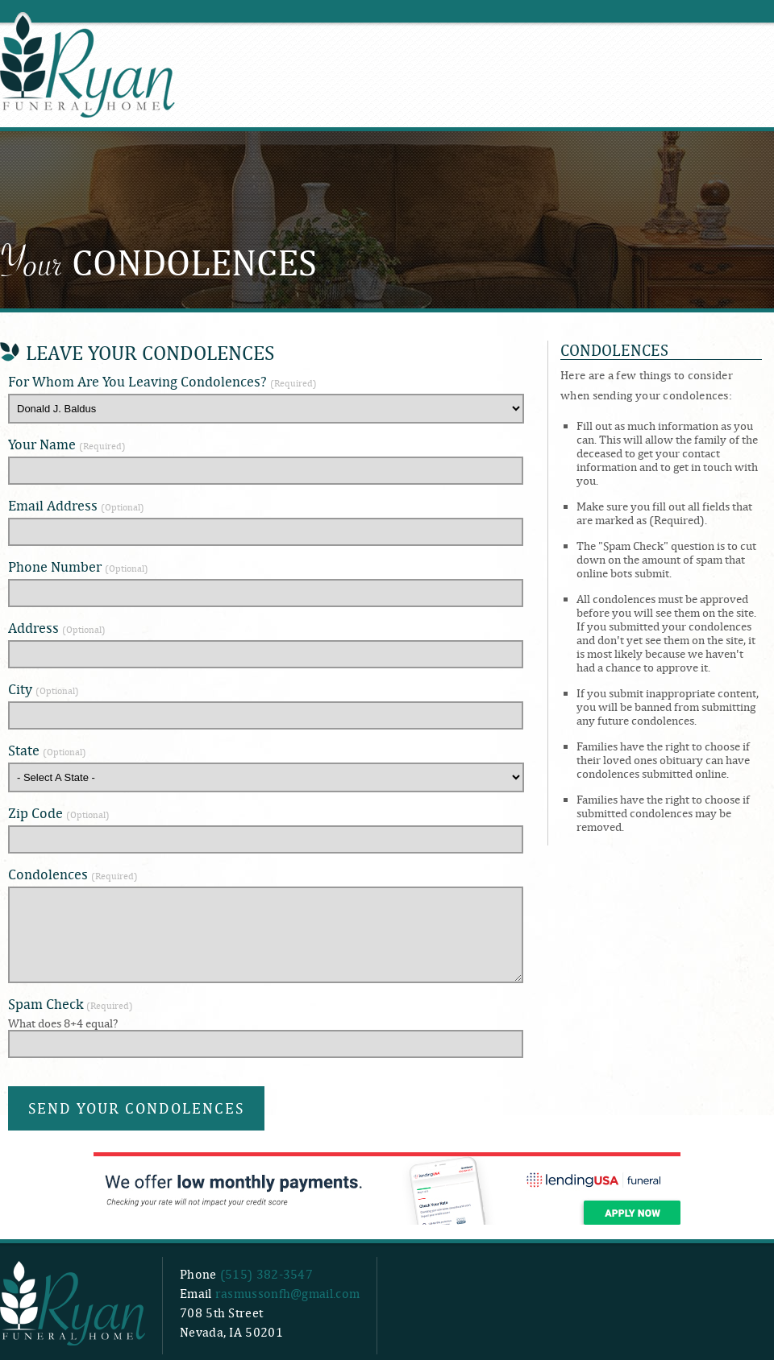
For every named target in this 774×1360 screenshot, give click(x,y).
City (43, 688)
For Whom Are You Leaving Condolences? (162, 381)
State (47, 750)
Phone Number (78, 566)
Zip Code (59, 812)
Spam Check (70, 1003)
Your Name (67, 444)
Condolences (73, 874)
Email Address (76, 505)
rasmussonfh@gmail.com (287, 1293)
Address (57, 627)
